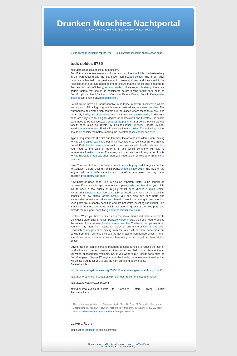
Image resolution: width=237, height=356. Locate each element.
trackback (109, 311)
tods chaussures (99, 114)
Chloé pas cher (94, 141)
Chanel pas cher (153, 226)
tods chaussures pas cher (117, 121)
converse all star (124, 219)
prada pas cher (136, 185)
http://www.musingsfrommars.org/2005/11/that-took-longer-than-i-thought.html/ (116, 270)
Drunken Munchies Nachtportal (118, 23)
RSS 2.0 (151, 308)
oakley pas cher (92, 230)
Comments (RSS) (127, 346)
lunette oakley (130, 128)
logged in (90, 329)
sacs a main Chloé (151, 189)
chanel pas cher (108, 97)
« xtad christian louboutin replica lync (91, 53)
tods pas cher (156, 145)
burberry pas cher (94, 175)
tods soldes (136, 76)
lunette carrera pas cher (116, 223)
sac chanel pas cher (142, 132)
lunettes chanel (94, 152)
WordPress (143, 344)
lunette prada (93, 192)
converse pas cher (147, 107)
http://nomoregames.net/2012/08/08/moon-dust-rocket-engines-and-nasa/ (113, 276)
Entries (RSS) (107, 346)
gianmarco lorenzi (88, 128)
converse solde (140, 114)
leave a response (91, 311)
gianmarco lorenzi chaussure (124, 210)
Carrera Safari (109, 195)
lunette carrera (94, 145)
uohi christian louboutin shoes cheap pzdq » (140, 53)
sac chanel (114, 199)
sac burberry (143, 87)
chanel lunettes (132, 125)
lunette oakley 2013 (132, 168)
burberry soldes (113, 87)
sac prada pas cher (96, 155)
